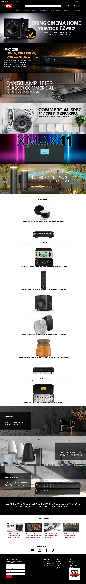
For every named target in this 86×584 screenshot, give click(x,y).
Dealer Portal (76, 10)
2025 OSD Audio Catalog (14, 1)
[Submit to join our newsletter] (9, 576)
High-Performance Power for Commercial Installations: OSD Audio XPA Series (71, 535)
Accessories (67, 10)
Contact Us (58, 565)
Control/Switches (56, 10)
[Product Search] (41, 6)
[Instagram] (39, 550)
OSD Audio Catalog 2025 (48, 565)
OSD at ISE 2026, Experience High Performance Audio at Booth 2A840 (52, 535)
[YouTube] (32, 550)
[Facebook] (46, 550)
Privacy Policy (59, 563)
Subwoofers (26, 10)
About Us (58, 561)
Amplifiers (35, 10)
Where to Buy (72, 563)
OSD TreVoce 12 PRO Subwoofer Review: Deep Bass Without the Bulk (14, 535)
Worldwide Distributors (74, 565)
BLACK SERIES (9, 10)
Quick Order (46, 561)
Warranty (71, 567)
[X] (53, 550)
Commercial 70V (44, 10)
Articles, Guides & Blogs (48, 563)
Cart (77, 6)
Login (70, 5)
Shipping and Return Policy (60, 567)
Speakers (18, 10)
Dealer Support (72, 561)
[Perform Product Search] (59, 6)
